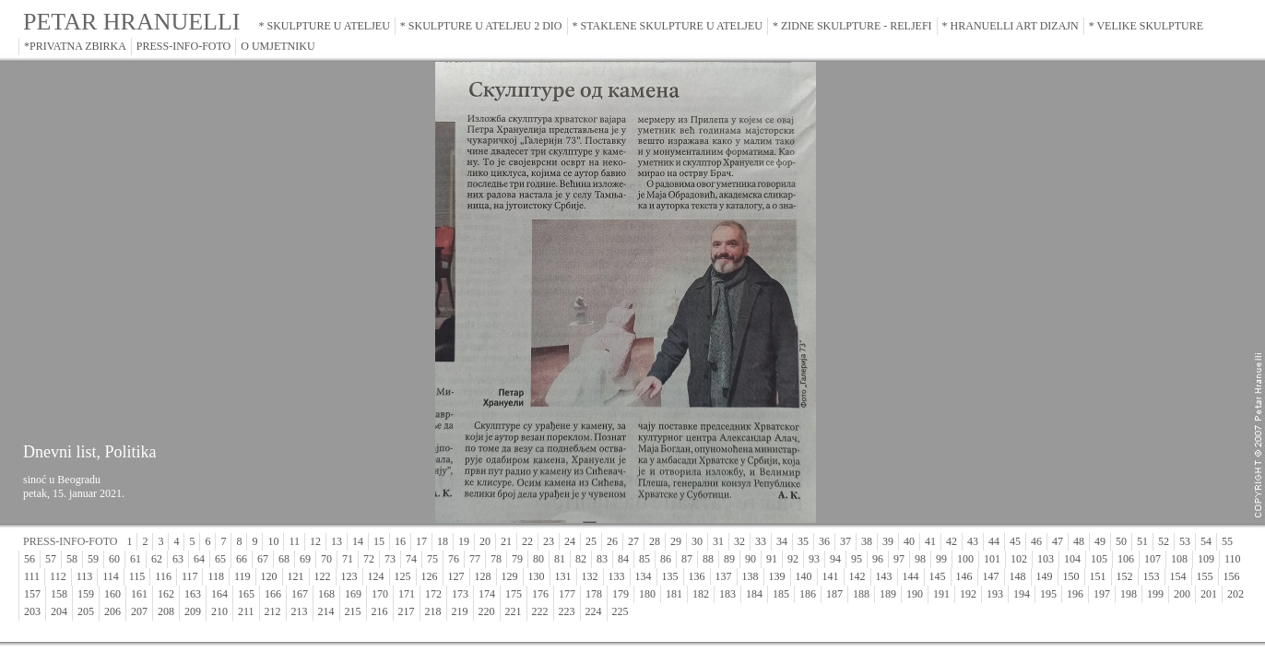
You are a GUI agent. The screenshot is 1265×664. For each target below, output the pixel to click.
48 (1078, 541)
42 (951, 541)
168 (326, 593)
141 (830, 576)
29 (675, 541)
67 (262, 558)
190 (914, 593)
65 (220, 558)
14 (357, 541)
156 (1232, 576)
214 (326, 611)
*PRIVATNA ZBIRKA (75, 46)
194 (1021, 593)
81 (559, 558)
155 (1205, 576)
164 (219, 593)
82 (580, 558)
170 (380, 593)
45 (1015, 541)
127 (456, 576)
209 (192, 611)
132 (590, 576)
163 (192, 593)
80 (538, 558)
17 (421, 541)
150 (1071, 576)
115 (137, 576)
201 (1208, 593)
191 (941, 593)
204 (59, 611)
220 (487, 611)
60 (114, 558)
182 (700, 593)
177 (567, 593)
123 (349, 576)
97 (898, 558)
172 (433, 593)
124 (376, 576)
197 (1102, 593)
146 (964, 576)
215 (353, 611)
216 (380, 611)
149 (1044, 576)
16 (400, 541)
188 (861, 593)
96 (877, 558)
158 (59, 593)
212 (273, 611)
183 (727, 593)
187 (834, 593)
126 (429, 576)
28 (654, 541)
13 (336, 541)
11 (294, 541)
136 (697, 576)
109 (1206, 558)
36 (824, 541)
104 (1072, 558)
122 (322, 576)
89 (729, 558)
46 (1036, 541)
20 (485, 541)
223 (567, 611)
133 (617, 576)
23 (548, 541)
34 (781, 541)
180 (647, 593)
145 (937, 576)
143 (884, 576)
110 (1232, 558)
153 (1151, 576)
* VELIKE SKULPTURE (1146, 25)
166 (273, 593)
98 (920, 558)
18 (442, 541)
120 (269, 576)
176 (540, 593)
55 (1227, 541)
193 (995, 593)
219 (460, 611)
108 (1179, 558)
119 (242, 576)
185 (781, 593)
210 (219, 611)
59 (93, 558)
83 (602, 558)
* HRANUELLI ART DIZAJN (1010, 25)
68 (284, 558)
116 (163, 576)
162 (166, 593)
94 (835, 558)
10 (272, 541)
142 (857, 576)
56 (29, 558)
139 (777, 576)
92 (792, 558)
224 (593, 611)
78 (496, 558)
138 (750, 576)
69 (305, 558)
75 (432, 558)
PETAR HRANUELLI (132, 21)
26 (612, 541)
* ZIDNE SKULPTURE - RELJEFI (852, 25)
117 (190, 576)
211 (246, 611)
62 (156, 558)
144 (911, 576)
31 (718, 541)
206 (112, 611)
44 (993, 541)
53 (1184, 541)
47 (1057, 541)
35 (803, 541)
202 (1235, 593)
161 (139, 593)
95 (856, 558)
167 (299, 593)
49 (1099, 541)
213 (299, 611)
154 (1178, 576)
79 (517, 558)
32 (739, 541)
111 (32, 576)
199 (1155, 593)
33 (760, 541)
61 (135, 558)
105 (1099, 558)
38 (866, 541)
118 (215, 576)
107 (1152, 558)
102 (1019, 558)
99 (941, 558)
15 (378, 541)
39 (887, 541)
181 (674, 593)
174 (487, 593)
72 (368, 558)
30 (697, 541)
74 (411, 558)
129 (510, 576)
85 (644, 558)
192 (968, 593)
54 (1206, 541)
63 (177, 558)
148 (1018, 576)
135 (670, 576)
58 (71, 558)
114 (110, 576)
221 (513, 611)
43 (972, 541)
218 (433, 611)
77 (474, 558)
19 (463, 541)
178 (593, 593)
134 (643, 576)
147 (991, 576)
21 (506, 541)
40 (909, 541)
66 (241, 558)
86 (665, 558)
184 (754, 593)
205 (85, 611)
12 (315, 541)
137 (723, 576)
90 (750, 558)
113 (85, 576)
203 (32, 611)
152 (1125, 576)
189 (888, 593)
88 (708, 558)
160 (112, 593)
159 (85, 593)
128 (483, 576)
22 (527, 541)
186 (807, 593)
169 (353, 593)
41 (930, 541)
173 (460, 593)
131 (563, 576)
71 (347, 558)
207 (139, 611)
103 (1045, 558)
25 (591, 541)
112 (58, 576)
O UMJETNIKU (277, 46)
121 (296, 576)
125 (403, 576)
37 (845, 541)
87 (686, 558)
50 (1121, 541)
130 (536, 576)
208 (166, 611)
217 (406, 611)
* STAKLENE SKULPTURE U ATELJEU (668, 25)
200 (1182, 593)
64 (199, 558)
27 (633, 541)
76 (453, 558)
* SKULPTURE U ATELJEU (324, 25)
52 (1163, 541)
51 (1142, 541)
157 (32, 593)
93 (814, 558)
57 (50, 558)
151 (1098, 576)
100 (965, 558)
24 (569, 541)
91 (771, 558)
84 (623, 558)
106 (1125, 558)
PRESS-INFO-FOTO (183, 46)
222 (540, 611)
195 (1048, 593)
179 (620, 593)
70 (326, 558)
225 (620, 611)
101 (992, 558)
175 (513, 593)
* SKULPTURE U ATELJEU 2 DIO (481, 25)
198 (1128, 593)
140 (804, 576)
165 (246, 593)
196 (1075, 593)
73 (390, 558)
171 (406, 593)
